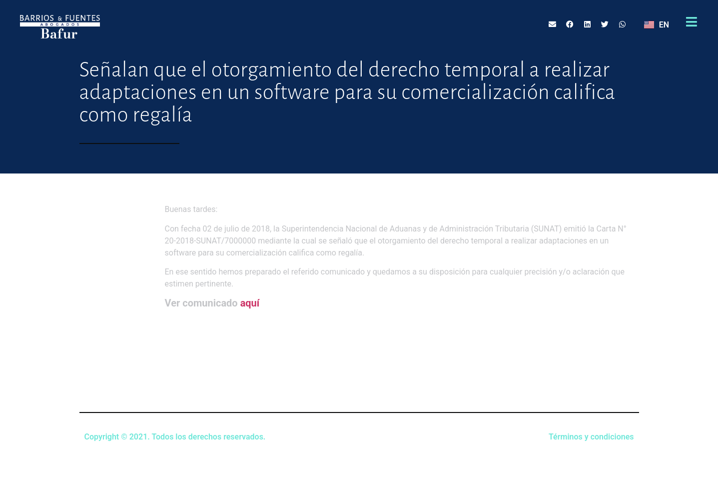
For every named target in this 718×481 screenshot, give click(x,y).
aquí (250, 303)
